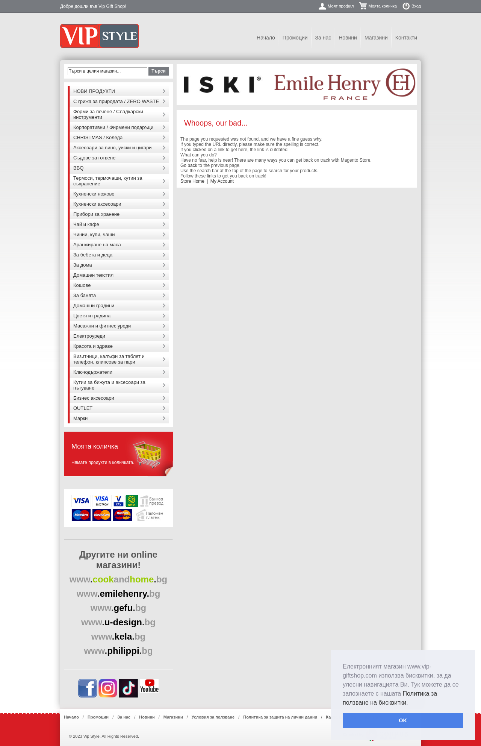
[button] (411, 703)
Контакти (406, 38)
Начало (266, 38)
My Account (222, 181)
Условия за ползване (213, 717)
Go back (188, 165)
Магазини (376, 38)
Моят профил (341, 6)
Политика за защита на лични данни (280, 717)
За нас (323, 38)
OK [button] (403, 720)
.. (119, 579)
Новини (348, 38)
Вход (416, 6)
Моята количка (382, 6)
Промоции (295, 38)
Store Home (192, 181)
